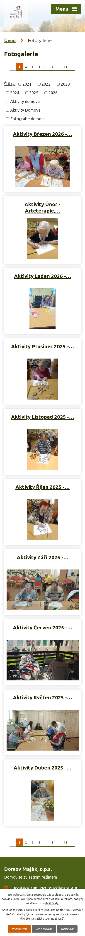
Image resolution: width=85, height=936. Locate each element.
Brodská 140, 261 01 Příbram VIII (44, 888)
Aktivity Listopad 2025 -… (42, 417)
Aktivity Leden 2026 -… (42, 276)
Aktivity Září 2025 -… (42, 557)
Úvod (10, 40)
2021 (27, 84)
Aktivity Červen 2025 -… (42, 627)
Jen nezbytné (44, 928)
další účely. (52, 903)
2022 (46, 84)
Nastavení (67, 928)
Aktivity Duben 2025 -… (42, 767)
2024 (14, 92)
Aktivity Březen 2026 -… (42, 134)
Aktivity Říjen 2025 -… (42, 487)
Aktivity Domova (25, 110)
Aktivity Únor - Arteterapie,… (42, 207)
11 (65, 66)
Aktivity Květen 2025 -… (42, 697)
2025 (33, 92)
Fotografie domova (28, 118)
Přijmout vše (19, 928)
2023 (65, 84)
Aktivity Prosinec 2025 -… (42, 346)
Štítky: (9, 83)
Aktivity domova (25, 101)
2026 (53, 92)
